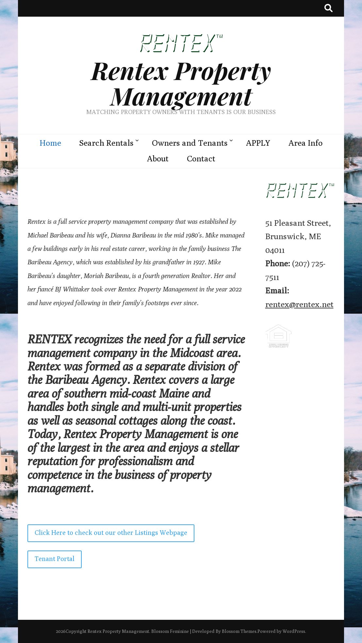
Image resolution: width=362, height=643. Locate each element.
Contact (201, 158)
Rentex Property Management (181, 83)
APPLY (258, 143)
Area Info (305, 143)
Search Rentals (106, 143)
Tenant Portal (54, 558)
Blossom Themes (239, 631)
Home (50, 143)
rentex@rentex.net (299, 304)
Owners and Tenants (190, 143)
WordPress (294, 631)
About (158, 158)
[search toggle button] (328, 8)
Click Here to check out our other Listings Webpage (111, 532)
